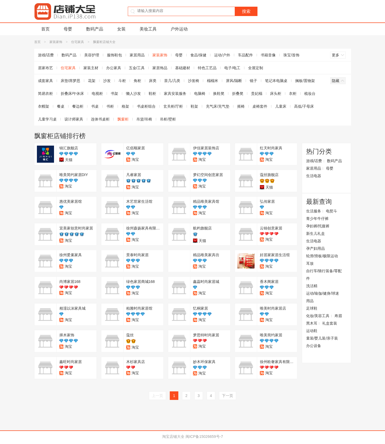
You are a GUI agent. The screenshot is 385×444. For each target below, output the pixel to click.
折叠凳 (237, 93)
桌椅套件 (259, 106)
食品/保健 (198, 55)
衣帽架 (43, 106)
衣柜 (293, 93)
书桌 (95, 106)
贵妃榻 (256, 93)
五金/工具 (137, 68)
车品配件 (245, 55)
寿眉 (338, 316)
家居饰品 (159, 68)
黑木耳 (311, 323)
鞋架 (194, 106)
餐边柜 (77, 106)
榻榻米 (212, 81)
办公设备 (313, 346)
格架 (125, 106)
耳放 (310, 263)
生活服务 (313, 211)
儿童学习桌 (47, 119)
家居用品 (137, 55)
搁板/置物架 (305, 81)
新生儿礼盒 (315, 233)
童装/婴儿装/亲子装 (322, 338)
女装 (121, 29)
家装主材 (90, 68)
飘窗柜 (123, 119)
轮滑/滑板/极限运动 (322, 256)
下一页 (227, 396)
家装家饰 (55, 42)
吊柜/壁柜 (168, 119)
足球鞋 (311, 308)
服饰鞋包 (114, 55)
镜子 (253, 81)
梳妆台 (309, 93)
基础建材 (182, 68)
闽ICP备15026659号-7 (204, 436)
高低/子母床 (304, 106)
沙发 (107, 81)
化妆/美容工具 (318, 316)
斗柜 (122, 81)
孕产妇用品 (315, 248)
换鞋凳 (218, 93)
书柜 (110, 106)
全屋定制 (255, 68)
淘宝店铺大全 (173, 436)
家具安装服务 (175, 93)
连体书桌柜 (100, 119)
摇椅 (241, 106)
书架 (114, 93)
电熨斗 (331, 211)
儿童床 (280, 106)
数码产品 (94, 29)
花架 (91, 81)
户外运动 (179, 29)
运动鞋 (311, 331)
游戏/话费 (46, 55)
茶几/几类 (172, 81)
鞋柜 (152, 93)
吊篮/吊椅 (144, 119)
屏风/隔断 (234, 81)
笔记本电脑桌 (276, 81)
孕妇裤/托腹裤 (318, 226)
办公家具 (113, 68)
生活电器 (313, 176)
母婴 (68, 29)
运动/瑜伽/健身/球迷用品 (322, 297)
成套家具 (45, 81)
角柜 (137, 81)
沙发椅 (193, 81)
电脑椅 (199, 93)
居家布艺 (45, 68)
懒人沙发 (133, 93)
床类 (152, 81)
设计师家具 (73, 119)
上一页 (157, 396)
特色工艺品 (207, 68)
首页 (45, 29)
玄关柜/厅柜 (173, 106)
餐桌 (60, 106)
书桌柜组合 (146, 106)
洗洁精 (311, 286)
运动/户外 (222, 55)
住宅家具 (77, 42)
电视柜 (97, 93)
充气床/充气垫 (217, 106)
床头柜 (275, 93)
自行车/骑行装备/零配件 (324, 275)
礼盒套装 (329, 323)
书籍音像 (268, 55)
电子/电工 (232, 68)
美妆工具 (148, 29)
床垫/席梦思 (70, 81)
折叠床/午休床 (72, 93)
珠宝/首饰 (291, 55)
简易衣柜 (45, 93)
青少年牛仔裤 (317, 218)
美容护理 (91, 55)
